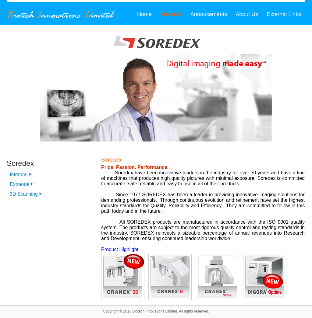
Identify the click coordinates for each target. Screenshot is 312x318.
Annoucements (208, 14)
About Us (247, 14)
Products (171, 14)
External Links (284, 14)
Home (144, 14)
